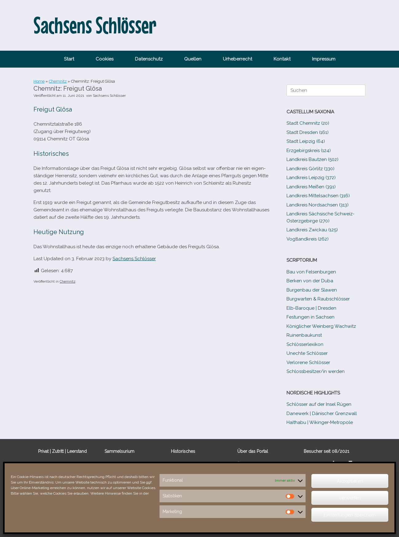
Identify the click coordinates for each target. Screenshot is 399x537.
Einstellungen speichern (350, 515)
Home (39, 81)
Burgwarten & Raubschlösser (318, 299)
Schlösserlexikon (304, 344)
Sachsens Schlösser (109, 95)
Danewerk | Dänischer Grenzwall (321, 413)
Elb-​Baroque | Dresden (311, 308)
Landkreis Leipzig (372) (311, 177)
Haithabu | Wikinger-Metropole (319, 422)
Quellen (192, 59)
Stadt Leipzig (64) (305, 141)
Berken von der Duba (309, 281)
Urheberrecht (237, 59)
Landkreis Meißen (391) (311, 187)
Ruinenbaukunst (304, 335)
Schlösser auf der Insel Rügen (318, 404)
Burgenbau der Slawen (311, 290)
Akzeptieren (350, 481)
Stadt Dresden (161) (307, 132)
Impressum (323, 59)
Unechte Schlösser (307, 353)
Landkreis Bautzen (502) (312, 159)
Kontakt (282, 59)
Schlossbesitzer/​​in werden (315, 371)
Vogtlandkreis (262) (307, 239)
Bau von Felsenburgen (311, 272)
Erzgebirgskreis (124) (308, 150)
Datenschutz (149, 59)
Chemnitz (58, 81)
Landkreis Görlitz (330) (310, 168)
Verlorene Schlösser (308, 362)
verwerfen (350, 498)
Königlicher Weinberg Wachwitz (321, 326)
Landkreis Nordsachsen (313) (317, 205)
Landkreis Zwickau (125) (312, 230)
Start (69, 59)
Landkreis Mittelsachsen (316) (318, 195)
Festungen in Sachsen (310, 317)
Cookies (104, 59)
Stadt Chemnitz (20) (307, 123)
